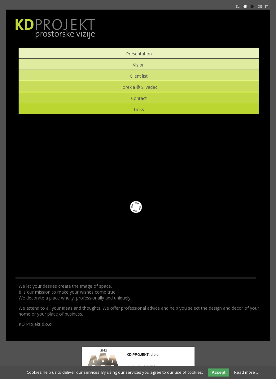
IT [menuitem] (266, 6)
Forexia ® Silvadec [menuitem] (138, 86)
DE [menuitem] (260, 6)
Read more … (246, 372)
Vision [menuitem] (139, 64)
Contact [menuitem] (139, 97)
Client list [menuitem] (139, 75)
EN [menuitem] (252, 6)
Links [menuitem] (139, 108)
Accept (218, 372)
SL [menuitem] (237, 6)
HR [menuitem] (245, 6)
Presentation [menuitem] (139, 53)
